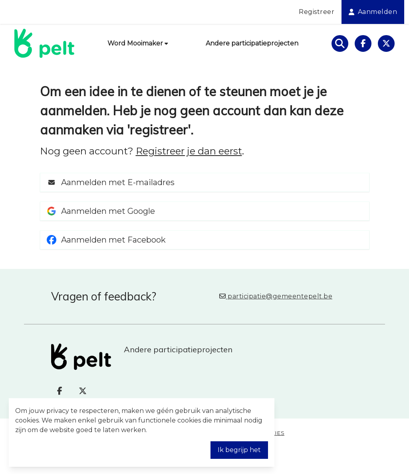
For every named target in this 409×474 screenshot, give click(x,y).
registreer (159, 130)
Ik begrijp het (239, 450)
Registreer (316, 12)
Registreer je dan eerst (189, 151)
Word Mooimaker (137, 43)
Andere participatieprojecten (252, 43)
